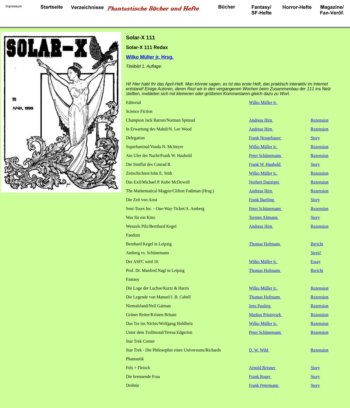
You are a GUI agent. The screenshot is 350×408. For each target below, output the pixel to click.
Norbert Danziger (264, 182)
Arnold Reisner (262, 367)
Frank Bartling (262, 199)
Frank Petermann (264, 385)
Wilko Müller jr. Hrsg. (150, 57)
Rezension (320, 120)
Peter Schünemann (265, 155)
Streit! (316, 252)
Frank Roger (260, 376)
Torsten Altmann (264, 217)
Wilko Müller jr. (263, 102)
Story (315, 138)
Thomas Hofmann (265, 244)
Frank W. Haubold (265, 164)
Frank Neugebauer (265, 138)
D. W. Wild (259, 350)
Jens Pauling (260, 306)
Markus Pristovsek (265, 314)
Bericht (317, 244)
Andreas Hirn (261, 120)
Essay (316, 261)
